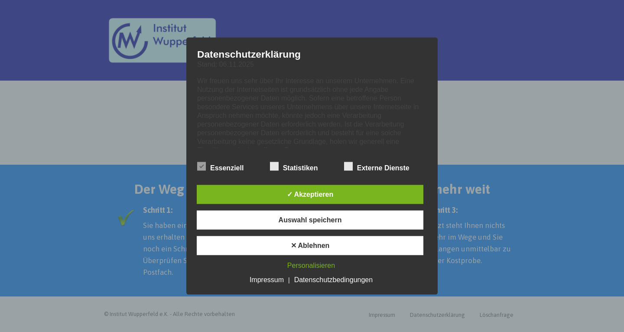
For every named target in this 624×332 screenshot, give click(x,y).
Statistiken (294, 166)
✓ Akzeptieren (310, 194)
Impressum (267, 279)
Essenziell (220, 166)
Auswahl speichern (310, 219)
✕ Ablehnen (310, 245)
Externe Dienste (377, 166)
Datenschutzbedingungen (333, 279)
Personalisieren (311, 265)
